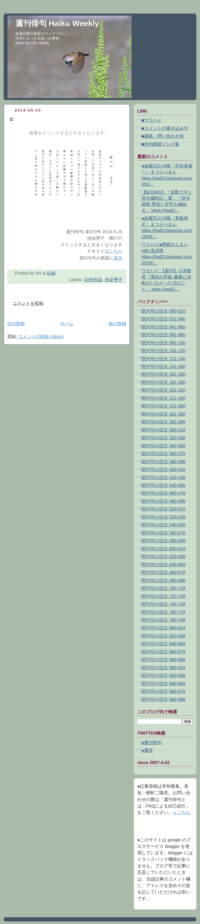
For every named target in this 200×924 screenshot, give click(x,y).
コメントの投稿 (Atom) (41, 336)
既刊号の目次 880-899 (163, 659)
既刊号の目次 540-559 (163, 524)
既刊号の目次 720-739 (163, 596)
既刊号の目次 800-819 (163, 627)
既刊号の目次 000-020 (163, 311)
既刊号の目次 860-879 (163, 651)
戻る (118, 258)
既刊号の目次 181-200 (163, 382)
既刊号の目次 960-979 (163, 691)
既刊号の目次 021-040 (163, 318)
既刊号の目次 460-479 (163, 493)
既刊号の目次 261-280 (163, 414)
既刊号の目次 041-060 (163, 327)
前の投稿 (117, 323)
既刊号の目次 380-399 (163, 461)
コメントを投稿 (27, 303)
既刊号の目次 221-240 (163, 398)
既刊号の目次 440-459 (163, 485)
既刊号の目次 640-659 (163, 564)
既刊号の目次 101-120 (163, 350)
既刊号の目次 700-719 (163, 588)
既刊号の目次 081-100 (163, 342)
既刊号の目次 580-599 (163, 540)
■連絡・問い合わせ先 (162, 136)
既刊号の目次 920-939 (163, 675)
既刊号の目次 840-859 (163, 643)
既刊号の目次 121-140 (163, 358)
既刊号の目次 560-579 (163, 533)
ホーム (66, 323)
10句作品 (93, 279)
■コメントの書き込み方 (164, 128)
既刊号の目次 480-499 (163, 501)
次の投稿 (16, 323)
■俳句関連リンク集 (160, 144)
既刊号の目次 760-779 (163, 612)
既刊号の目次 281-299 (163, 421)
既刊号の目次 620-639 (163, 556)
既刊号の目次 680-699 (163, 580)
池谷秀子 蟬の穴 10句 (39, 119)
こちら (115, 251)
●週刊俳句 (151, 742)
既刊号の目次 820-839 (163, 636)
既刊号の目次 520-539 (163, 517)
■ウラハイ (151, 120)
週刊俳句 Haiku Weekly (57, 23)
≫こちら (181, 812)
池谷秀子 (113, 279)
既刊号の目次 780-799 (163, 620)
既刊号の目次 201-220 (163, 390)
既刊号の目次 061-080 (163, 334)
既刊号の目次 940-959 (163, 683)
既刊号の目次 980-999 (163, 699)
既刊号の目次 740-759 (163, 604)
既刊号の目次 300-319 (163, 430)
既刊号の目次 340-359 (163, 445)
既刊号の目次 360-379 (163, 453)
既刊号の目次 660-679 (163, 572)
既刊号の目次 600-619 (163, 548)
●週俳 (147, 750)
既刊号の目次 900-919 (163, 667)
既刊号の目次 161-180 (163, 374)
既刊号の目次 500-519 (163, 509)
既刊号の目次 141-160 (163, 366)
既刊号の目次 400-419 (163, 469)
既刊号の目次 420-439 (163, 477)
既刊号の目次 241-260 (163, 406)
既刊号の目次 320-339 (163, 437)
